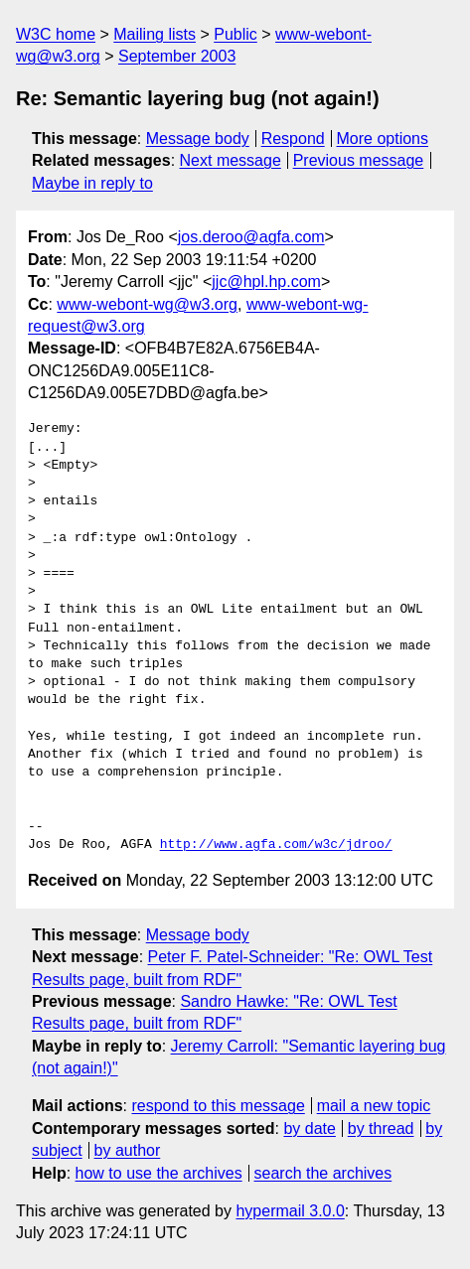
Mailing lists (154, 34)
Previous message (358, 160)
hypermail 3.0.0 (289, 1210)
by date (309, 1128)
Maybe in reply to (92, 183)
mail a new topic (374, 1105)
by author (127, 1150)
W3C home (55, 34)
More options (383, 138)
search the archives (323, 1173)
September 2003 (176, 56)
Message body (197, 138)
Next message (230, 160)
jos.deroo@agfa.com (251, 236)
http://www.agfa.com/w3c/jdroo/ (276, 845)
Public (235, 34)
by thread (381, 1128)
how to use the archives (159, 1173)
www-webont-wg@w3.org (147, 304)
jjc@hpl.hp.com (266, 281)
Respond (293, 138)
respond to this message (217, 1105)
